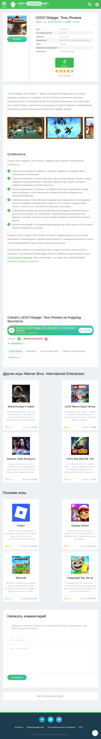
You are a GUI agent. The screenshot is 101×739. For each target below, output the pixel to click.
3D (45, 21)
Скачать (17, 39)
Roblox (18, 525)
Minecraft (82, 525)
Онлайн (76, 21)
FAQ (81, 727)
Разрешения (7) (15, 343)
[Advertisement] (32, 291)
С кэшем (67, 21)
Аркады (38, 21)
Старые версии (15, 351)
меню (4, 4)
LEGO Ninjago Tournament (19, 257)
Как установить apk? (49, 351)
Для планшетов (55, 21)
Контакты (19, 727)
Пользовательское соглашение (61, 727)
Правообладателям (35, 727)
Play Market (31, 351)
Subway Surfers (50, 525)
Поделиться (13, 357)
